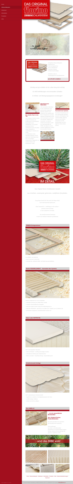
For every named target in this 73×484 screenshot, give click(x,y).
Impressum (47, 477)
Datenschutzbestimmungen (62, 476)
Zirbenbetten (4, 13)
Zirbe (2, 19)
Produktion (3, 16)
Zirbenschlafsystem (5, 7)
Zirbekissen (4, 10)
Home (2, 4)
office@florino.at (61, 482)
